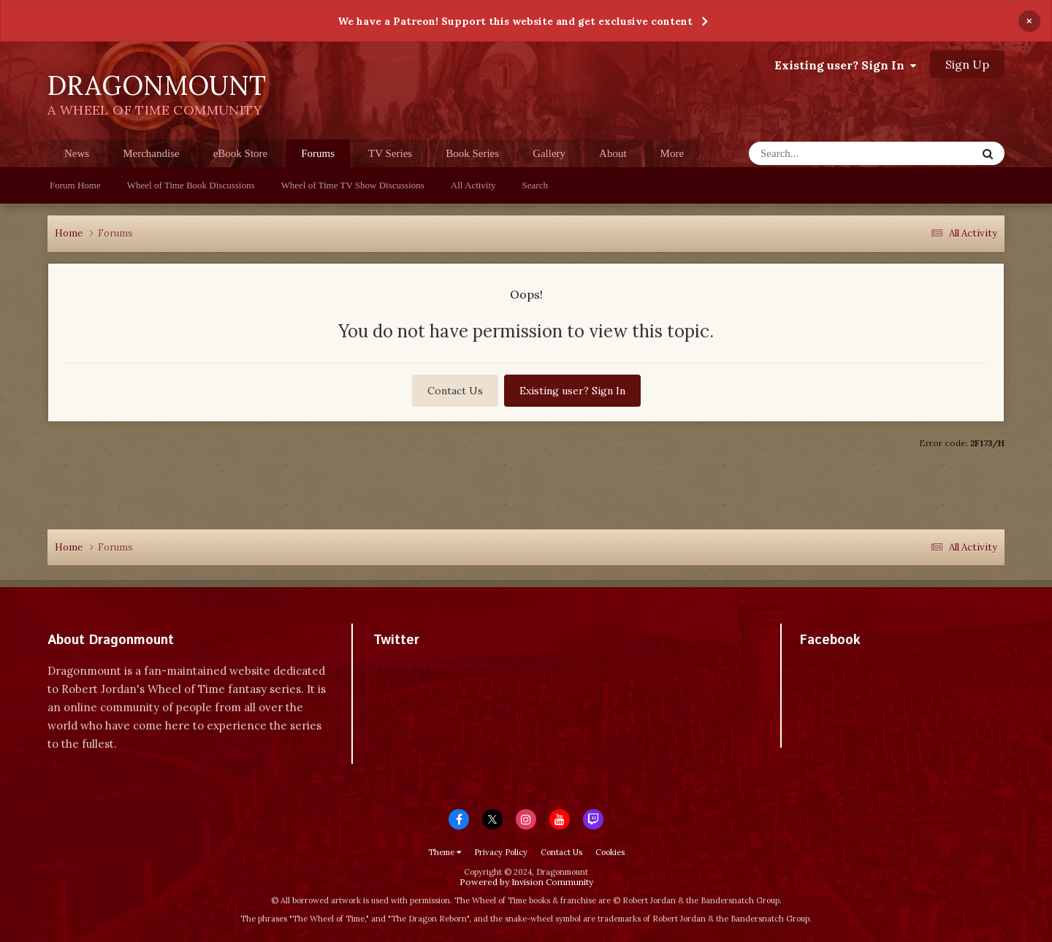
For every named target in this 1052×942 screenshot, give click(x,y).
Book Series (472, 153)
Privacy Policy (500, 852)
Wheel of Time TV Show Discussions (352, 185)
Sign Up (967, 64)
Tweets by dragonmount (438, 666)
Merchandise (151, 153)
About (613, 153)
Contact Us (455, 390)
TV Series (390, 153)
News (76, 153)
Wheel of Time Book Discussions (191, 185)
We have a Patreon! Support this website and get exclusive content (515, 21)
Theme (444, 852)
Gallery (549, 153)
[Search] (834, 153)
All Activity (473, 185)
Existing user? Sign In (845, 65)
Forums (318, 157)
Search (535, 185)
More (672, 153)
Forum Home (75, 185)
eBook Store (240, 153)
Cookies (610, 852)
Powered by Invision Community (526, 881)
